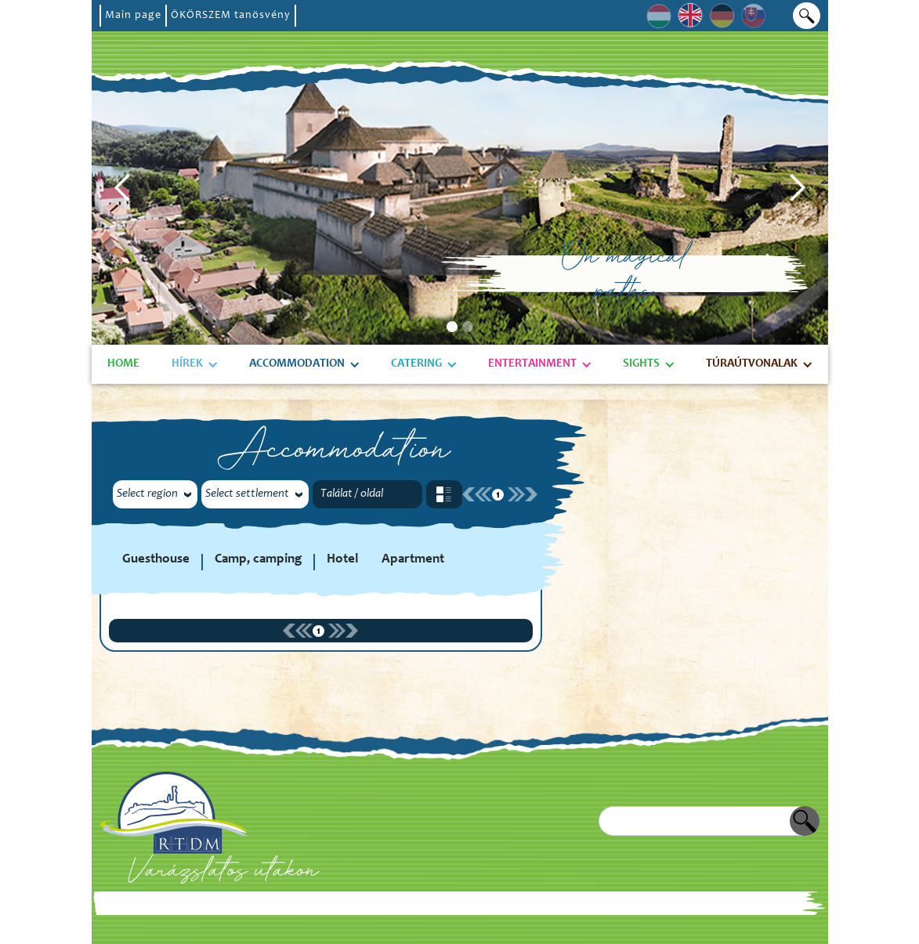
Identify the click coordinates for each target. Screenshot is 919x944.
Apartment (413, 559)
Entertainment (532, 364)
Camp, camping (258, 559)
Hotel (342, 559)
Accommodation (297, 364)
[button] (123, 188)
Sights (641, 364)
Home (123, 364)
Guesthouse (156, 559)
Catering (416, 364)
